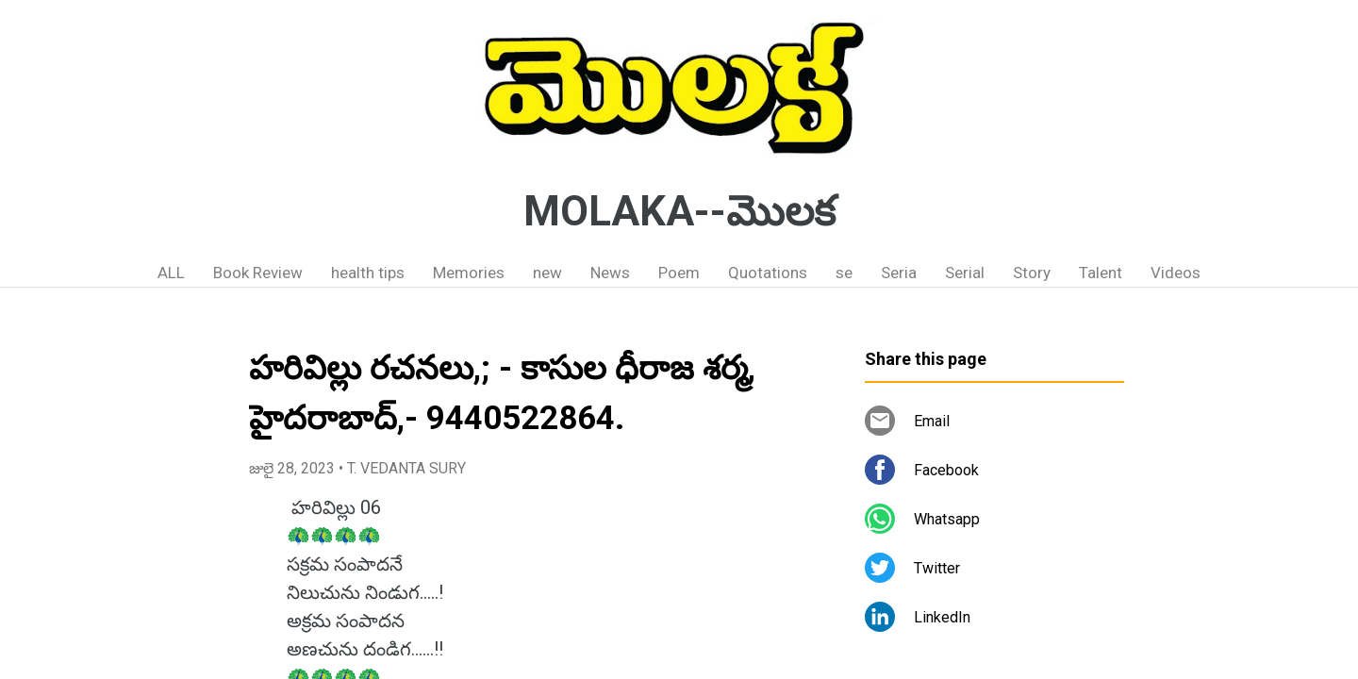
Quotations (767, 272)
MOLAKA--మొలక (679, 211)
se (844, 272)
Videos (1176, 272)
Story (1032, 272)
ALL (171, 272)
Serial (965, 272)
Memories (469, 272)
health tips (368, 272)
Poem (679, 272)
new (547, 272)
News (610, 272)
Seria (899, 272)
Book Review (258, 272)
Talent (1100, 272)
